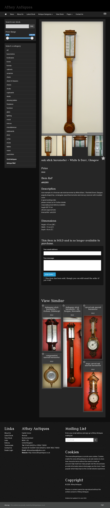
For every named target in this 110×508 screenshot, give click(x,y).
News (12, 14)
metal (9, 119)
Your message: (49, 258)
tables (9, 147)
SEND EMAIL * (49, 274)
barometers (11, 54)
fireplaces (10, 104)
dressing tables (12, 100)
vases (9, 150)
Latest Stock (31, 14)
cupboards (10, 92)
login (102, 505)
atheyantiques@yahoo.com (36, 450)
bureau (9, 65)
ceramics (10, 73)
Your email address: (51, 249)
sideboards (10, 131)
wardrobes (10, 154)
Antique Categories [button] (45, 14)
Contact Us (79, 14)
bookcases (10, 58)
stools (9, 143)
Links (6, 440)
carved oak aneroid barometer (93, 308)
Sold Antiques (12, 159)
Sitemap (7, 505)
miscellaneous (11, 127)
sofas (9, 139)
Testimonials (9, 445)
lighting (9, 116)
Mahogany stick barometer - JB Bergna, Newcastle (72, 309)
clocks (9, 89)
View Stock (60, 14)
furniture (10, 108)
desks (9, 96)
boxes (9, 62)
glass (8, 112)
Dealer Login (9, 450)
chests (9, 85)
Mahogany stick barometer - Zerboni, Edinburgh (52, 309)
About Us (20, 14)
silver (8, 135)
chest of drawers (12, 81)
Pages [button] (70, 14)
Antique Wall (11, 163)
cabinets (9, 69)
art (8, 50)
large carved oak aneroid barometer (93, 365)
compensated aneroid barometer (52, 357)
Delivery (7, 443)
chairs (9, 77)
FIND (31, 26)
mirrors (9, 123)
